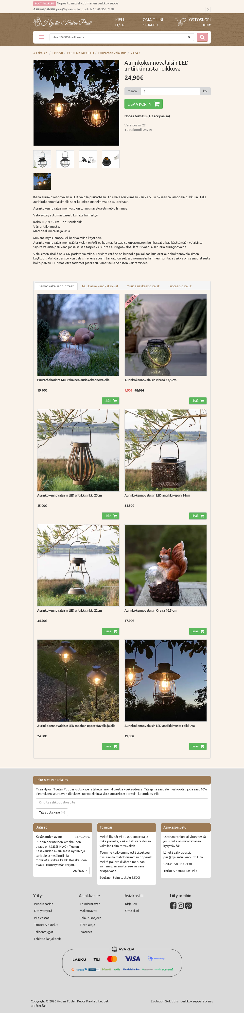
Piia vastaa (42, 918)
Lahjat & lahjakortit (47, 938)
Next (110, 102)
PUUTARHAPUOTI (80, 53)
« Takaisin (40, 53)
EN (122, 25)
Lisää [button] (108, 400)
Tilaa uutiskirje (49, 812)
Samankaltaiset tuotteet (56, 286)
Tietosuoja (87, 924)
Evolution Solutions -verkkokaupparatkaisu (182, 1001)
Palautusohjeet (90, 918)
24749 (135, 53)
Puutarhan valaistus (112, 53)
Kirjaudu (150, 25)
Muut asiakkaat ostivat (143, 286)
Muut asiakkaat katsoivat (100, 286)
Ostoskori (200, 19)
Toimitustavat (90, 904)
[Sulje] (208, 9)
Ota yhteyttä (43, 910)
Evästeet (86, 932)
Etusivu (57, 53)
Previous (42, 102)
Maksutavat (88, 910)
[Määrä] (170, 91)
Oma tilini (153, 19)
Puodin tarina (43, 904)
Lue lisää (80, 870)
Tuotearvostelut (180, 286)
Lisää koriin (139, 104)
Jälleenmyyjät (43, 932)
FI (116, 25)
